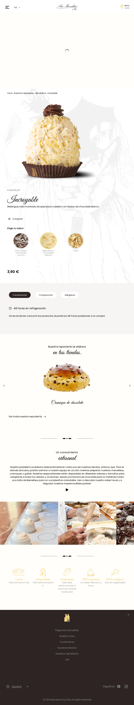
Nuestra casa (67, 636)
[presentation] (4, 385)
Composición (46, 295)
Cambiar (127, 8)
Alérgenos (70, 295)
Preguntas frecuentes (67, 630)
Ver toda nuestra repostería (27, 416)
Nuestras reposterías (67, 653)
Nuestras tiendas (67, 647)
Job (67, 659)
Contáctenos (67, 641)
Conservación (20, 295)
